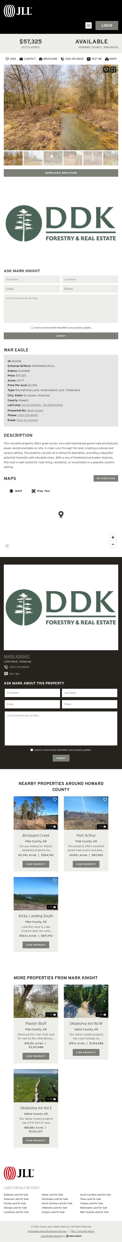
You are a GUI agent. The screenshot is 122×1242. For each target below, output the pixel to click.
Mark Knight (35, 410)
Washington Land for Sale (93, 1207)
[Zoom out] (112, 544)
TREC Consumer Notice (82, 1231)
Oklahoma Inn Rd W (86, 1023)
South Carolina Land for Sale (95, 1194)
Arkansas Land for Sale (16, 1199)
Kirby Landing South (36, 916)
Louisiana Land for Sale (16, 1212)
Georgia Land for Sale (15, 1207)
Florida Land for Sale (15, 1203)
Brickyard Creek (36, 835)
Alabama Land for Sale (16, 1194)
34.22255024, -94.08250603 (42, 405)
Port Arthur (86, 835)
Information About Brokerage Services (47, 1231)
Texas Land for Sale (90, 1199)
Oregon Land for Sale (53, 1212)
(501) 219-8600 (27, 415)
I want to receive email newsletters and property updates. (63, 327)
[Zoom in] (112, 537)
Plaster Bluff (35, 1023)
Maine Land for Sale (52, 1194)
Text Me (11, 674)
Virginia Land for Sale (91, 1203)
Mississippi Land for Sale (55, 1199)
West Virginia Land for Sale (94, 1212)
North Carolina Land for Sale (57, 1203)
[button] (88, 25)
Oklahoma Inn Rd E (36, 1108)
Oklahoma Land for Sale (54, 1207)
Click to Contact (27, 420)
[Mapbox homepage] (7, 546)
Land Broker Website (51, 1236)
